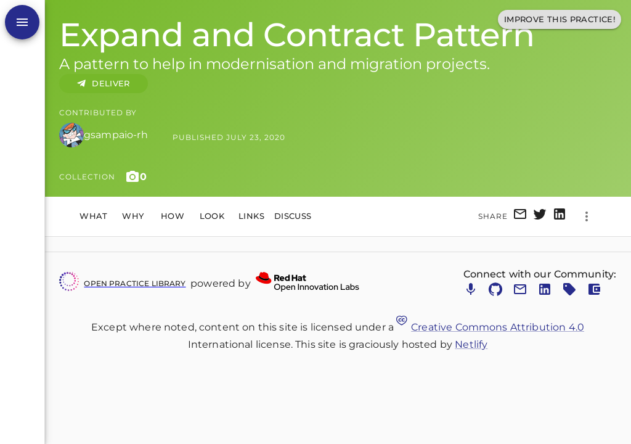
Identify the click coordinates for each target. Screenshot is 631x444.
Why (133, 216)
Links (251, 216)
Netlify (471, 344)
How (172, 216)
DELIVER (103, 83)
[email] (520, 216)
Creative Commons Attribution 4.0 (490, 327)
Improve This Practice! (559, 19)
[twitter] (539, 216)
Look (212, 216)
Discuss (293, 216)
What (93, 216)
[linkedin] (559, 216)
